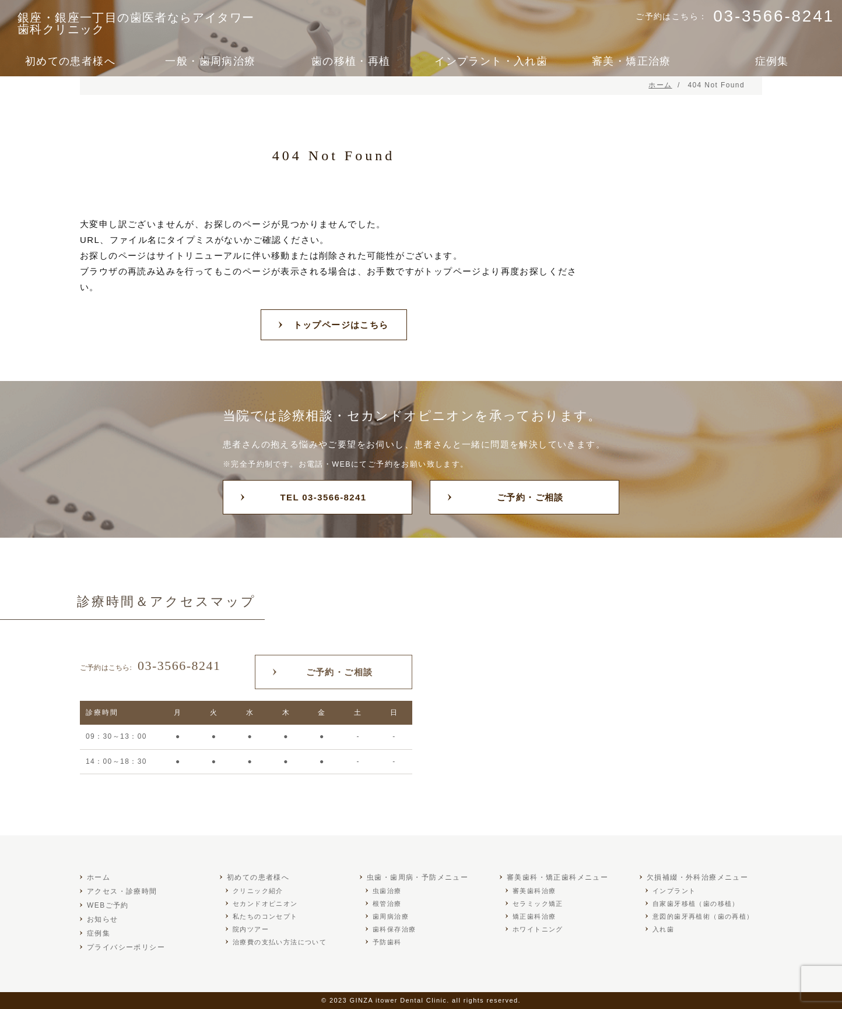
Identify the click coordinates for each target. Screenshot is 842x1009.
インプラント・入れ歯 (491, 61)
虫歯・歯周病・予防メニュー (417, 877)
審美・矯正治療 (631, 61)
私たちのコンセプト (265, 916)
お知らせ (102, 919)
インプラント (674, 890)
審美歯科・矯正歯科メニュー (557, 877)
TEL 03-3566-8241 (323, 497)
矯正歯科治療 (534, 916)
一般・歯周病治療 (210, 61)
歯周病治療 (391, 916)
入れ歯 (663, 929)
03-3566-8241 (150, 665)
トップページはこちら (341, 325)
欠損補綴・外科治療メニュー (697, 877)
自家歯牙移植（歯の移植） (695, 903)
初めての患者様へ (70, 61)
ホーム (98, 877)
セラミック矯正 (538, 903)
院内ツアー (251, 929)
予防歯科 (387, 942)
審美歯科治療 (534, 890)
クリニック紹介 (258, 890)
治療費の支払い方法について (280, 942)
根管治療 (387, 903)
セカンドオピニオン (265, 903)
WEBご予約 (108, 905)
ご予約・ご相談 (530, 497)
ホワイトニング (538, 929)
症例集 (772, 61)
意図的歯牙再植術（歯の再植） (703, 916)
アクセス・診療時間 (122, 891)
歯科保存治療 (394, 929)
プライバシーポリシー (126, 947)
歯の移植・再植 (351, 61)
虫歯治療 (387, 890)
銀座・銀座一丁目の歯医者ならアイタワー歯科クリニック (136, 23)
